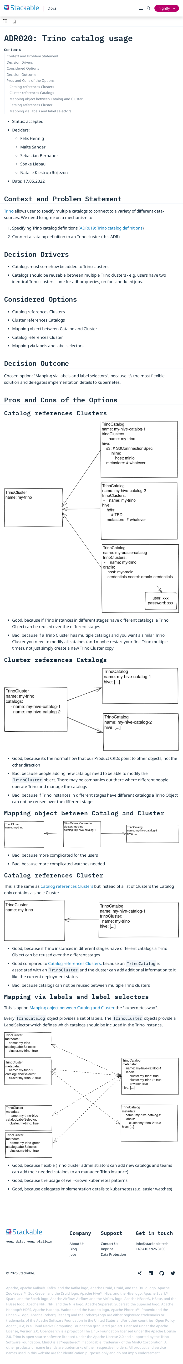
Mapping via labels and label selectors (40, 111)
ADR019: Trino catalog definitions (111, 228)
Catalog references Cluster (31, 105)
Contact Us (109, 1243)
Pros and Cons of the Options (31, 80)
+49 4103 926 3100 (150, 1249)
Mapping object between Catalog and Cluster (46, 99)
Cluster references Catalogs (32, 92)
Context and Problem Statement (32, 56)
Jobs (73, 1254)
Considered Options (23, 68)
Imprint (107, 1249)
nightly (164, 8)
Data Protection (113, 1254)
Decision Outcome (21, 74)
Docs (52, 8)
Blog (73, 1249)
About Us (77, 1243)
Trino (9, 211)
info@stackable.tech (152, 1243)
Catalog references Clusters (32, 86)
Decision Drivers (20, 62)
